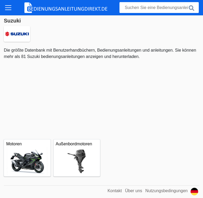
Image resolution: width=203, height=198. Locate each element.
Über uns (133, 190)
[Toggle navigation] (8, 8)
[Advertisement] (101, 99)
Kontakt (115, 190)
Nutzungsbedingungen (166, 190)
